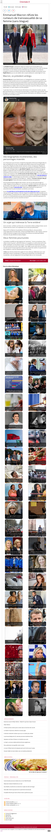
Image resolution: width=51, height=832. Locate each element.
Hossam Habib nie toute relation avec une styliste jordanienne (18, 751)
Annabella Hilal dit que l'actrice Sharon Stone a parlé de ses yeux (18, 792)
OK (49, 830)
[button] (1, 2)
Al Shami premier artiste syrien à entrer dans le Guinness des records (19, 727)
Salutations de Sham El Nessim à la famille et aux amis (16, 739)
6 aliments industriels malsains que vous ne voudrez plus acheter (18, 733)
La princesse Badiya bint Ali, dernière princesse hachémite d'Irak (18, 736)
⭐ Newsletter (7, 815)
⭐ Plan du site (7, 816)
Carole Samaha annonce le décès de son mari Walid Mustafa (17, 780)
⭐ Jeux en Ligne (8, 819)
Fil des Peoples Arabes (10, 803)
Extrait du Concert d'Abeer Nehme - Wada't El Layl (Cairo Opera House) (20, 721)
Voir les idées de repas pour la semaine (37, 772)
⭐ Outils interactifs (9, 818)
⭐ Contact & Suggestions (10, 813)
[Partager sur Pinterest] (13, 10)
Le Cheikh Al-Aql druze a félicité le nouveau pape (15, 730)
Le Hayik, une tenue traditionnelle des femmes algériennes (17, 742)
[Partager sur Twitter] (9, 10)
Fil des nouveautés (9, 805)
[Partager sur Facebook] (4, 10)
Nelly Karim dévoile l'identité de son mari (13, 783)
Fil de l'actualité (9, 802)
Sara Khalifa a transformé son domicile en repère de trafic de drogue (19, 786)
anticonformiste (18, 187)
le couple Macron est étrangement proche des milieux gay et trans (23, 191)
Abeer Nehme (7, 724)
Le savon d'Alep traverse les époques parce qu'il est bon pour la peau (19, 748)
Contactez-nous (18, 827)
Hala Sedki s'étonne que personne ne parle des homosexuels (17, 789)
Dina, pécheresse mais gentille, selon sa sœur (14, 745)
